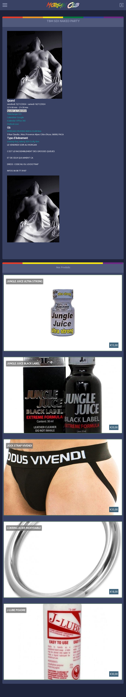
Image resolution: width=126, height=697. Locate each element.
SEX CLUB (29, 141)
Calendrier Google (15, 117)
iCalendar (11, 121)
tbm (37, 141)
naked (22, 141)
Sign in (122, 5)
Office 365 (21, 121)
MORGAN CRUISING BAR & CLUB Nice (24, 131)
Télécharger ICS (14, 114)
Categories (4, 5)
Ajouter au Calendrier (17, 111)
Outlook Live (13, 124)
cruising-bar (12, 141)
